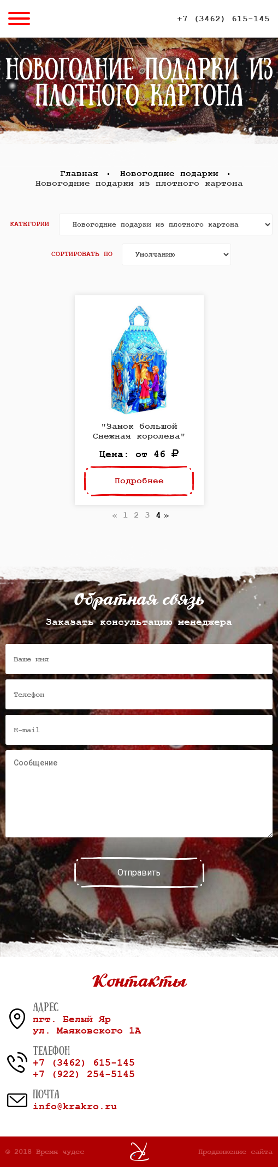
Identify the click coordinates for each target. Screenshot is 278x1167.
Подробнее (139, 481)
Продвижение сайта (235, 1151)
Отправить (139, 872)
